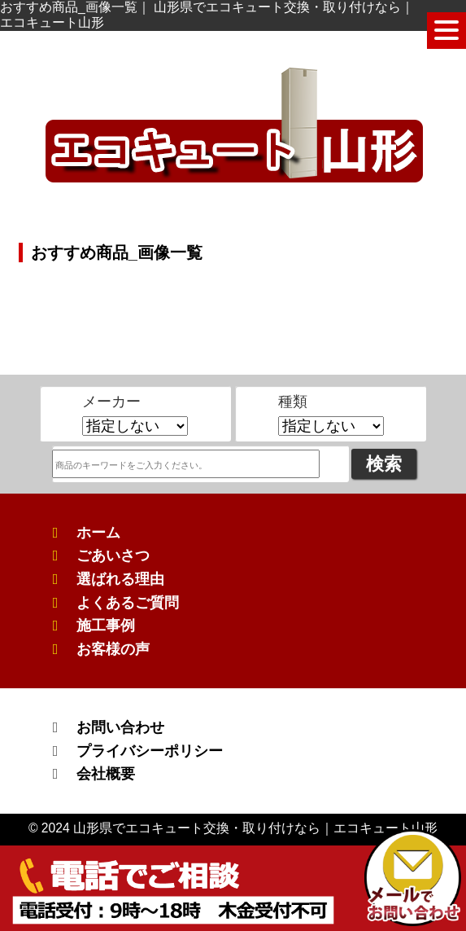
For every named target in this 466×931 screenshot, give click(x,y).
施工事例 (105, 625)
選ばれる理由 (120, 579)
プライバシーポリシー (149, 751)
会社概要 (105, 774)
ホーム (98, 533)
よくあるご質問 (127, 603)
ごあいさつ (113, 555)
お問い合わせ (120, 727)
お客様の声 (113, 649)
